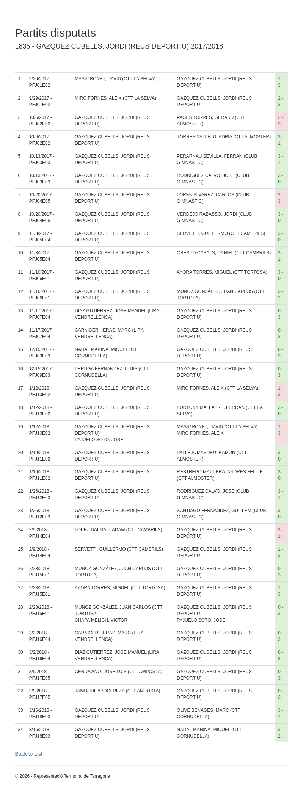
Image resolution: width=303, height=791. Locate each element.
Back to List (28, 754)
